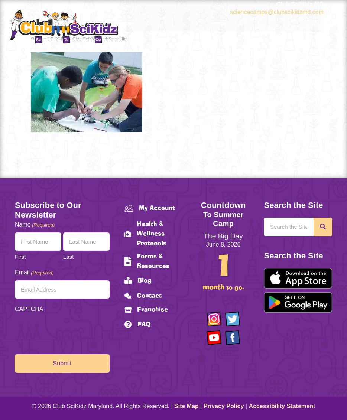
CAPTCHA (29, 309)
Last (68, 257)
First (20, 257)
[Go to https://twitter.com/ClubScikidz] (232, 319)
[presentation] (71, 331)
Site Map (186, 406)
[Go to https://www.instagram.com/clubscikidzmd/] (214, 319)
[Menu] (320, 46)
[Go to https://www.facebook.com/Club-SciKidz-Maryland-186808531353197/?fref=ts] (232, 337)
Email (34, 273)
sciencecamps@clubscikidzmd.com (277, 12)
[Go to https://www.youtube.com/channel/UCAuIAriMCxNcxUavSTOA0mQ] (214, 337)
